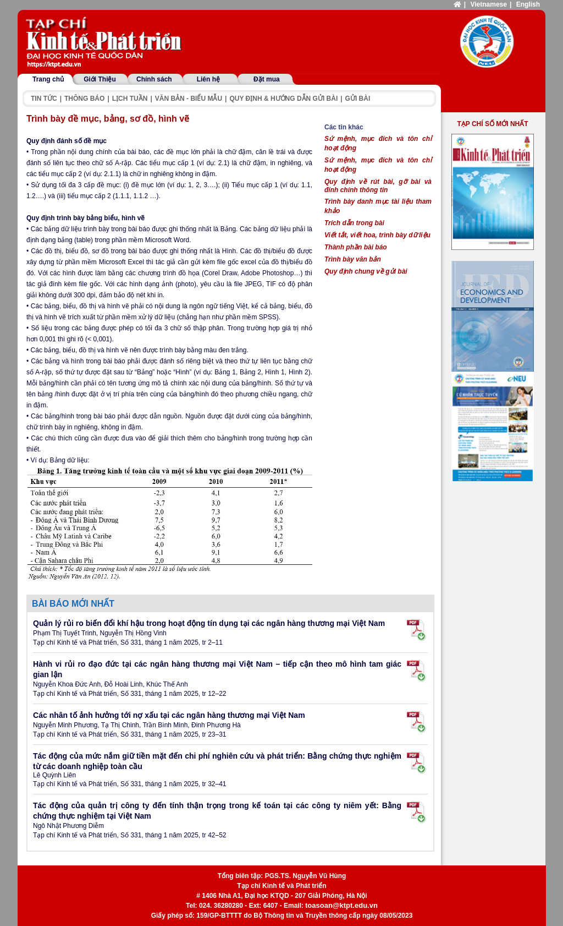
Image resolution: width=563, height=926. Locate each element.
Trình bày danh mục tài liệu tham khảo (378, 206)
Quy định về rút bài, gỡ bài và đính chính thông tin (378, 186)
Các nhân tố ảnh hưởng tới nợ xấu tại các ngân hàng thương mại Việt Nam (169, 715)
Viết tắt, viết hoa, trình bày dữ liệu (377, 235)
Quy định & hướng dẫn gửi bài (283, 98)
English (528, 4)
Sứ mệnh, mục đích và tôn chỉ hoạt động (378, 143)
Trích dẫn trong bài (354, 223)
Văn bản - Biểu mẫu (188, 98)
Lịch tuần (130, 98)
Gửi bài (358, 98)
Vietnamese (488, 4)
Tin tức (44, 98)
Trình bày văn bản (352, 259)
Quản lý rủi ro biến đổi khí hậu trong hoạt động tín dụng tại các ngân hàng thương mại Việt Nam (209, 623)
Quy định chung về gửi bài (365, 271)
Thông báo (84, 98)
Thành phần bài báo (355, 247)
